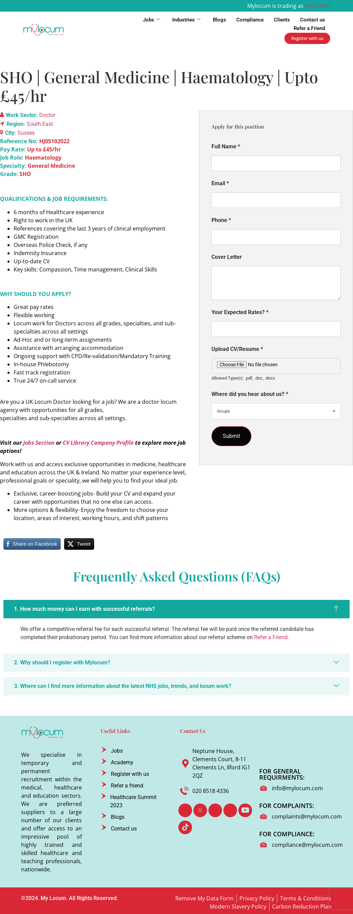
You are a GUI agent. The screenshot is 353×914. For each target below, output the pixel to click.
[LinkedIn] (215, 810)
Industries (186, 20)
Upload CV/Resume (237, 349)
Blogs (219, 20)
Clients (282, 20)
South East (40, 124)
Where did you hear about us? (249, 394)
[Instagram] (230, 810)
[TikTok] (185, 827)
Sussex (26, 133)
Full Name (225, 146)
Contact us (312, 20)
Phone (221, 220)
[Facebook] (185, 810)
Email (220, 183)
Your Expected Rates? (239, 312)
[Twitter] (200, 810)
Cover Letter (226, 257)
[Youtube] (245, 810)
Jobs (151, 20)
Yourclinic (317, 6)
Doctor (47, 115)
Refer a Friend (309, 28)
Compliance (250, 20)
